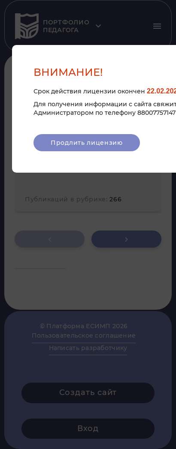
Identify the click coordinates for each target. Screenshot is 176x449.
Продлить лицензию (87, 143)
